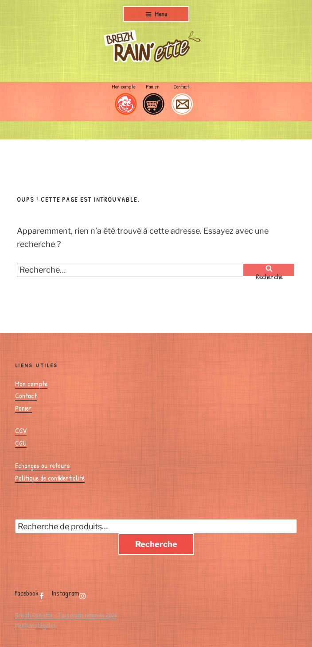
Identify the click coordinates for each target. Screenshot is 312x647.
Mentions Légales (35, 625)
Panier (152, 86)
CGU (21, 443)
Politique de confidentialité (50, 478)
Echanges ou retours (42, 465)
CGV (21, 430)
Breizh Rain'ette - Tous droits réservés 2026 (66, 615)
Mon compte (124, 86)
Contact (181, 86)
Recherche (156, 544)
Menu (156, 14)
